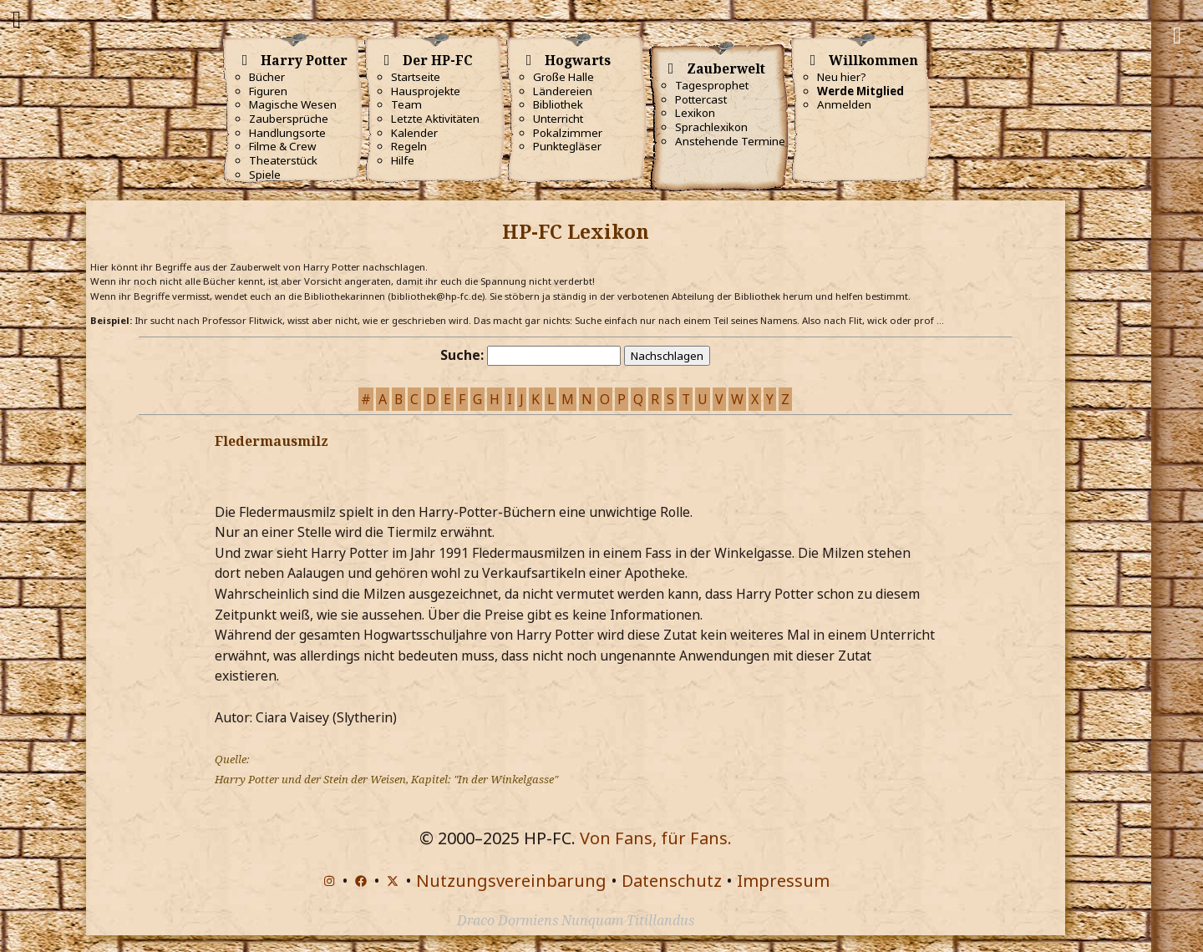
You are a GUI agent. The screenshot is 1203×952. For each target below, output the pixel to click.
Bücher (267, 76)
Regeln (409, 146)
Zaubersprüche (288, 118)
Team (406, 104)
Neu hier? (841, 76)
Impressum (783, 880)
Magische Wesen (293, 104)
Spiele (265, 174)
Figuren (268, 91)
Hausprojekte (425, 91)
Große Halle (563, 76)
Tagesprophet (712, 85)
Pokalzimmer (567, 132)
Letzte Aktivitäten (435, 118)
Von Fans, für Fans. (656, 838)
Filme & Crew (282, 146)
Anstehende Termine (730, 141)
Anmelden (844, 104)
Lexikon (695, 112)
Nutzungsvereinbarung (511, 880)
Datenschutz (672, 880)
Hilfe (402, 160)
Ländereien (562, 91)
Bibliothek (558, 104)
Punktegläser (567, 146)
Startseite (415, 76)
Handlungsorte (287, 132)
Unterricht (558, 118)
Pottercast (701, 99)
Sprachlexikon (711, 126)
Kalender (414, 132)
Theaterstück (283, 160)
